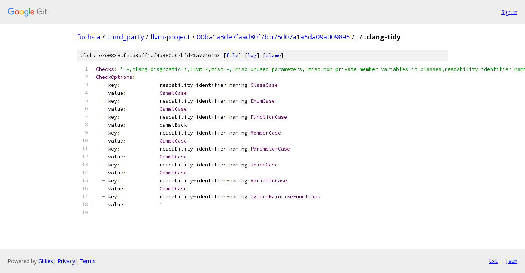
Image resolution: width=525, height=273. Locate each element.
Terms (88, 261)
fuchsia (88, 36)
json (511, 260)
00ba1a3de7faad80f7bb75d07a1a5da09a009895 (273, 36)
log (252, 55)
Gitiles (45, 261)
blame (273, 55)
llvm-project (170, 36)
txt (493, 260)
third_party (125, 36)
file (232, 55)
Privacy (66, 261)
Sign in (509, 12)
